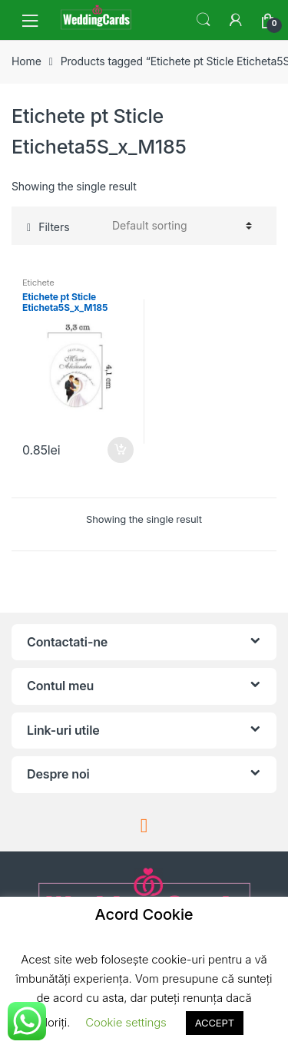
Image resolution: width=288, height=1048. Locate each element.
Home (26, 61)
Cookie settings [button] (125, 1022)
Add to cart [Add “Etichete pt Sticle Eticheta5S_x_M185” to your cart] (120, 450)
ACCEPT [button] (214, 1023)
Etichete (38, 282)
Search (203, 20)
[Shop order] (179, 225)
